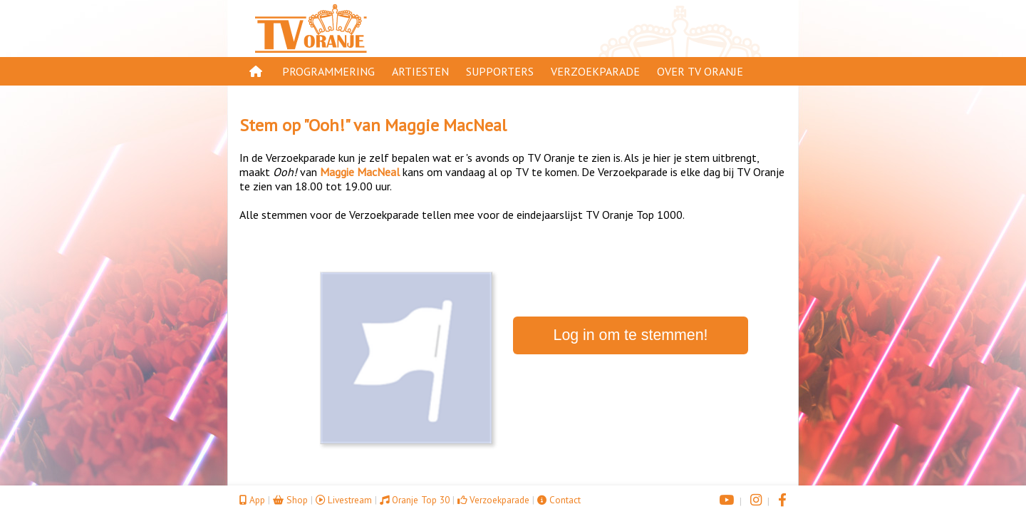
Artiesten (420, 71)
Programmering (328, 71)
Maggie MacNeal (446, 125)
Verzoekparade (595, 71)
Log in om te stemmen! (631, 335)
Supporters (500, 71)
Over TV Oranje (700, 71)
